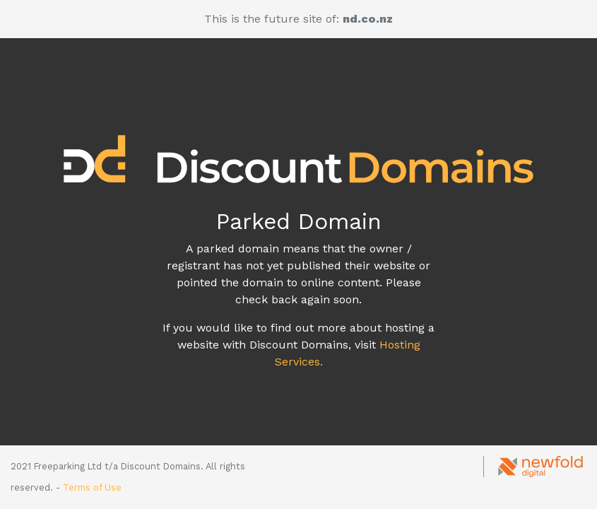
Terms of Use (92, 487)
